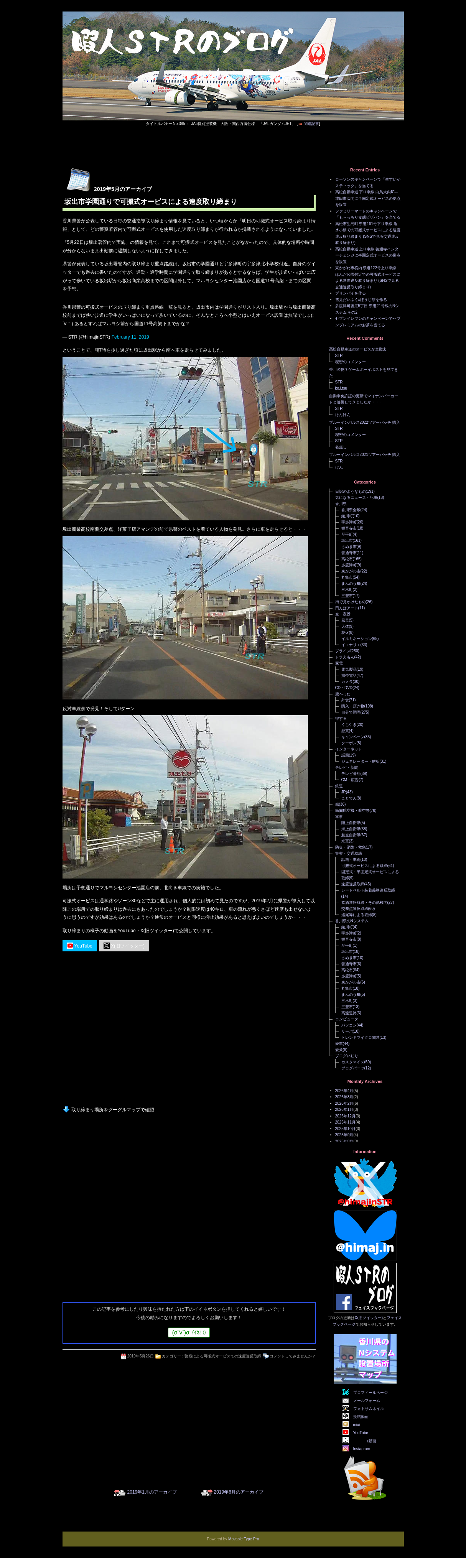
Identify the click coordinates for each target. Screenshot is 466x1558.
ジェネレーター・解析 (360, 761)
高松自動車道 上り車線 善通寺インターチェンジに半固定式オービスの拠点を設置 (367, 255)
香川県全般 (351, 510)
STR (339, 356)
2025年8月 (344, 1141)
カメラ (347, 681)
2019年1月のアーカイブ (151, 1492)
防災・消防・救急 (350, 847)
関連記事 (311, 124)
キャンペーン (352, 737)
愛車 (339, 1043)
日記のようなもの (350, 491)
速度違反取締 (352, 884)
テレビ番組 (351, 774)
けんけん (343, 415)
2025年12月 (345, 1116)
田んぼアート (346, 608)
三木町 (347, 589)
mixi (356, 1425)
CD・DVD (344, 688)
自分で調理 (351, 712)
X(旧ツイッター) (124, 946)
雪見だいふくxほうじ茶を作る (361, 300)
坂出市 (347, 540)
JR (343, 792)
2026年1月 (344, 1109)
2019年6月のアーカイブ (238, 1492)
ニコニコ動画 (364, 1441)
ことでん (349, 798)
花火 (345, 632)
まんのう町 (351, 583)
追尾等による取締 (356, 915)
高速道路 (349, 1013)
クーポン (349, 743)
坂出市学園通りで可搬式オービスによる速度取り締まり (150, 202)
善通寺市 (349, 553)
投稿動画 (361, 1417)
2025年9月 (344, 1135)
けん (339, 467)
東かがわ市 (351, 571)
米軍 (345, 841)
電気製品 (349, 669)
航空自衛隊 (351, 835)
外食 (345, 700)
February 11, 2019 (130, 337)
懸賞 (345, 731)
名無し (341, 447)
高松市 (347, 559)
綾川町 (347, 516)
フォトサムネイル (368, 1409)
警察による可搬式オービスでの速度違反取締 (222, 1356)
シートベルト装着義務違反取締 (368, 890)
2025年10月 (345, 1129)
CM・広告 (350, 780)
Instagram (361, 1449)
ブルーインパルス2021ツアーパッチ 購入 (364, 454)
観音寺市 (349, 528)
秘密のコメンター (350, 362)
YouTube (79, 946)
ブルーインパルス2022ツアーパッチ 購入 (364, 422)
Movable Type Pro (243, 1539)
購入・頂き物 (352, 706)
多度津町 (349, 565)
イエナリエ (351, 645)
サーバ (347, 1031)
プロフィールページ (370, 1392)
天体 (345, 626)
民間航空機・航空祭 (352, 810)
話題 (345, 755)
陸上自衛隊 (351, 823)
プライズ (343, 651)
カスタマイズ (352, 1062)
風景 (345, 620)
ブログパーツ (352, 1068)
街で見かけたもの (350, 602)
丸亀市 (347, 577)
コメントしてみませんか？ (293, 1356)
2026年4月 (344, 1091)
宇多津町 (349, 522)
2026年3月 (344, 1097)
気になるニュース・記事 (356, 497)
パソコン (349, 1025)
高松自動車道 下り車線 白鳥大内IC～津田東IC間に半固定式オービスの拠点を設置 (367, 198)
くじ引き (349, 724)
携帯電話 (349, 675)
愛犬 (339, 1050)
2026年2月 (344, 1103)
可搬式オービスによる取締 (364, 866)
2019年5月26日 (140, 1356)
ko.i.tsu (341, 388)
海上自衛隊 (351, 829)
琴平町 (347, 534)
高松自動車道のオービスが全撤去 (358, 349)
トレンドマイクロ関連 (360, 1037)
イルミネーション (356, 639)
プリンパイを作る (350, 293)
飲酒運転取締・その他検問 (364, 902)
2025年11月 (345, 1122)
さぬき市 (349, 547)
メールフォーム (366, 1400)
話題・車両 (351, 859)
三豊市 (347, 596)
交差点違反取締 (354, 909)
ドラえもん (344, 657)
